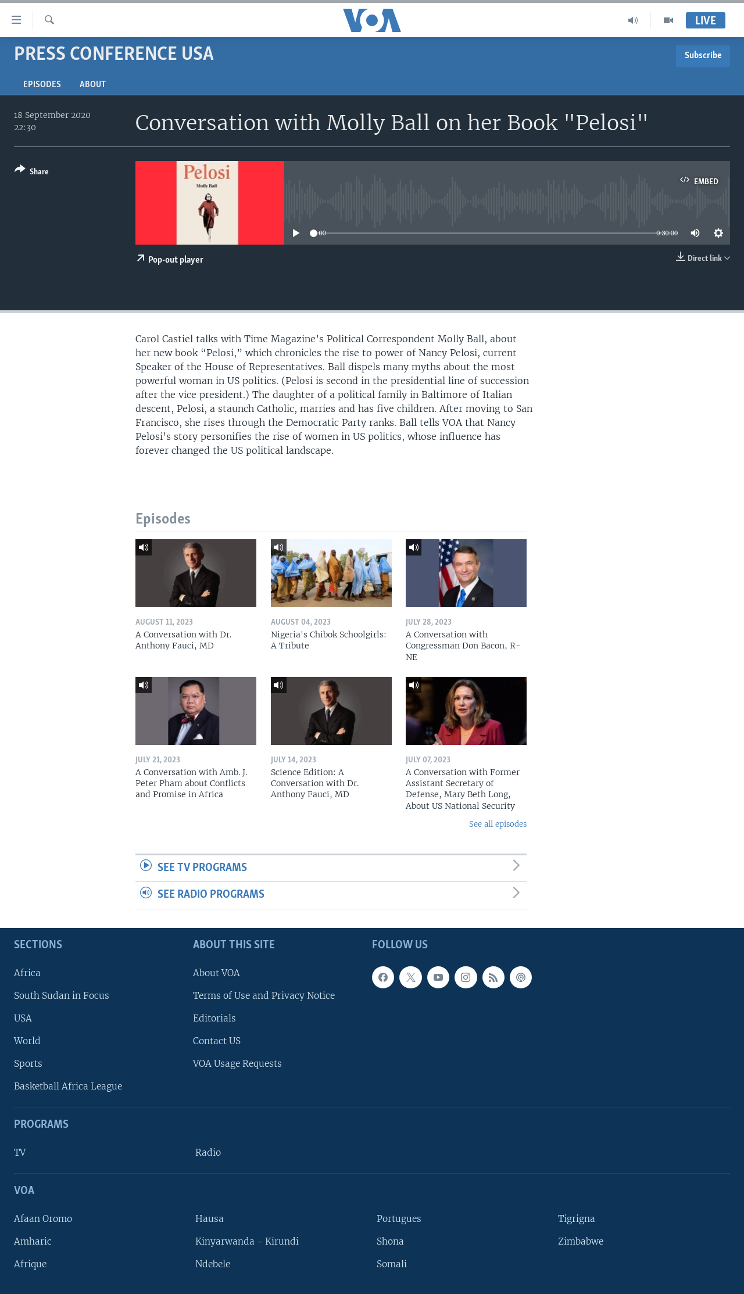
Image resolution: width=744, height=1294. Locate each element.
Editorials (214, 1018)
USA (23, 1018)
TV (20, 1152)
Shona (390, 1241)
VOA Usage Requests (237, 1063)
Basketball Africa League (68, 1086)
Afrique (30, 1264)
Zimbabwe (580, 1241)
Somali (392, 1264)
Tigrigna (576, 1218)
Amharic (33, 1241)
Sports (28, 1063)
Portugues (399, 1218)
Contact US (217, 1040)
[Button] (32, 173)
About (93, 84)
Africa (27, 972)
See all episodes (498, 824)
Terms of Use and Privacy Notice (264, 995)
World (27, 1040)
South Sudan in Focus (61, 995)
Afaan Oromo (43, 1218)
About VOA (216, 972)
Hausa (209, 1218)
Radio (208, 1152)
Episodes (42, 84)
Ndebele (212, 1264)
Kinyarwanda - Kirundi (247, 1241)
